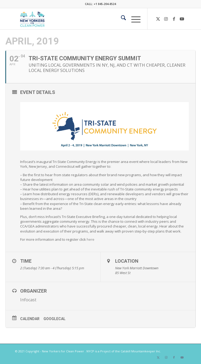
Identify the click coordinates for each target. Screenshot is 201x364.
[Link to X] (158, 19)
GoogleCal (54, 319)
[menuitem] (121, 18)
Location (126, 261)
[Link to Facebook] (174, 19)
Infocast (28, 300)
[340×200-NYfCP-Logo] (83, 18)
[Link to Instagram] (166, 19)
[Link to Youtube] (182, 19)
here (90, 239)
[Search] (121, 18)
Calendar (30, 319)
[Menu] (133, 18)
